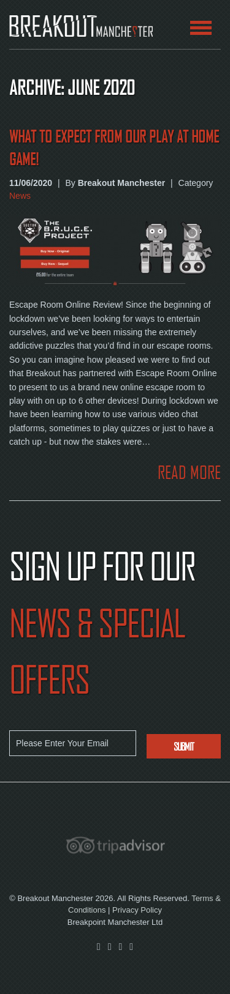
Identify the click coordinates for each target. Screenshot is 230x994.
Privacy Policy (137, 909)
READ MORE (189, 472)
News (20, 196)
